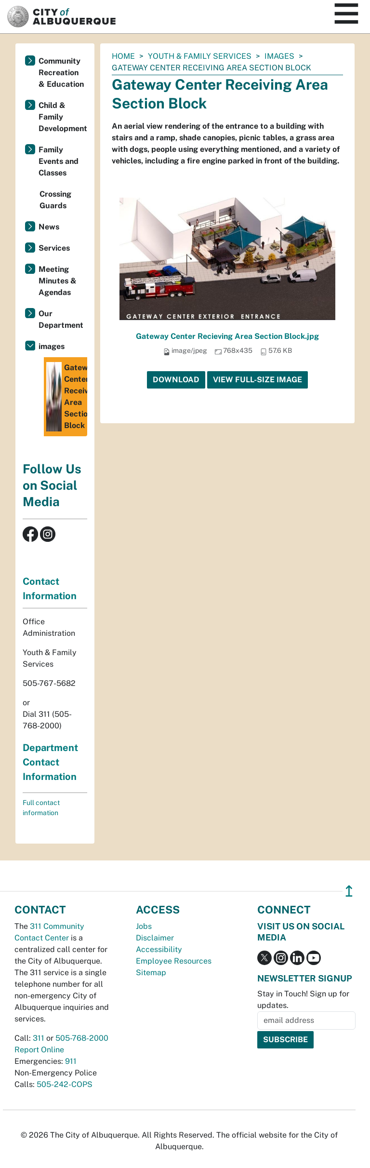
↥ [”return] (349, 891)
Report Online (39, 1049)
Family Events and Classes (59, 161)
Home (123, 56)
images (279, 56)
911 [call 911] (71, 1061)
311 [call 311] (38, 1038)
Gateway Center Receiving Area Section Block (66, 396)
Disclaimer (155, 937)
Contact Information (50, 589)
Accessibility (159, 949)
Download (176, 379)
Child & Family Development (63, 117)
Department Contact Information (50, 762)
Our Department (61, 319)
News (49, 226)
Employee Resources (173, 961)
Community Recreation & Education (61, 72)
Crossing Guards (55, 199)
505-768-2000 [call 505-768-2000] (81, 1038)
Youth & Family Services (199, 56)
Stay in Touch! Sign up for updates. (303, 999)
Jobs (144, 926)
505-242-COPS (64, 1084)
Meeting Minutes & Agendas (58, 281)
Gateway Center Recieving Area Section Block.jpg (227, 336)
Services (54, 248)
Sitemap (151, 972)
